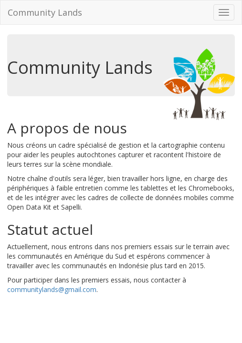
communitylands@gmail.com (51, 289)
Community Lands (45, 12)
